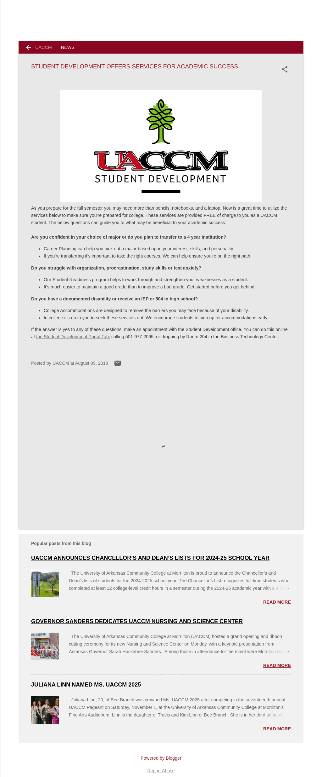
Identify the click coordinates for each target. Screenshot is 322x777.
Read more (277, 602)
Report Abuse (161, 770)
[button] (286, 69)
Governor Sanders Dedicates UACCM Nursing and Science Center (137, 621)
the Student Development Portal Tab (72, 336)
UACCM (43, 47)
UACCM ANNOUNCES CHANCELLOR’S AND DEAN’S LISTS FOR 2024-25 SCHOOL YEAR (150, 558)
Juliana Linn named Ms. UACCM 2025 (86, 684)
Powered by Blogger (161, 758)
